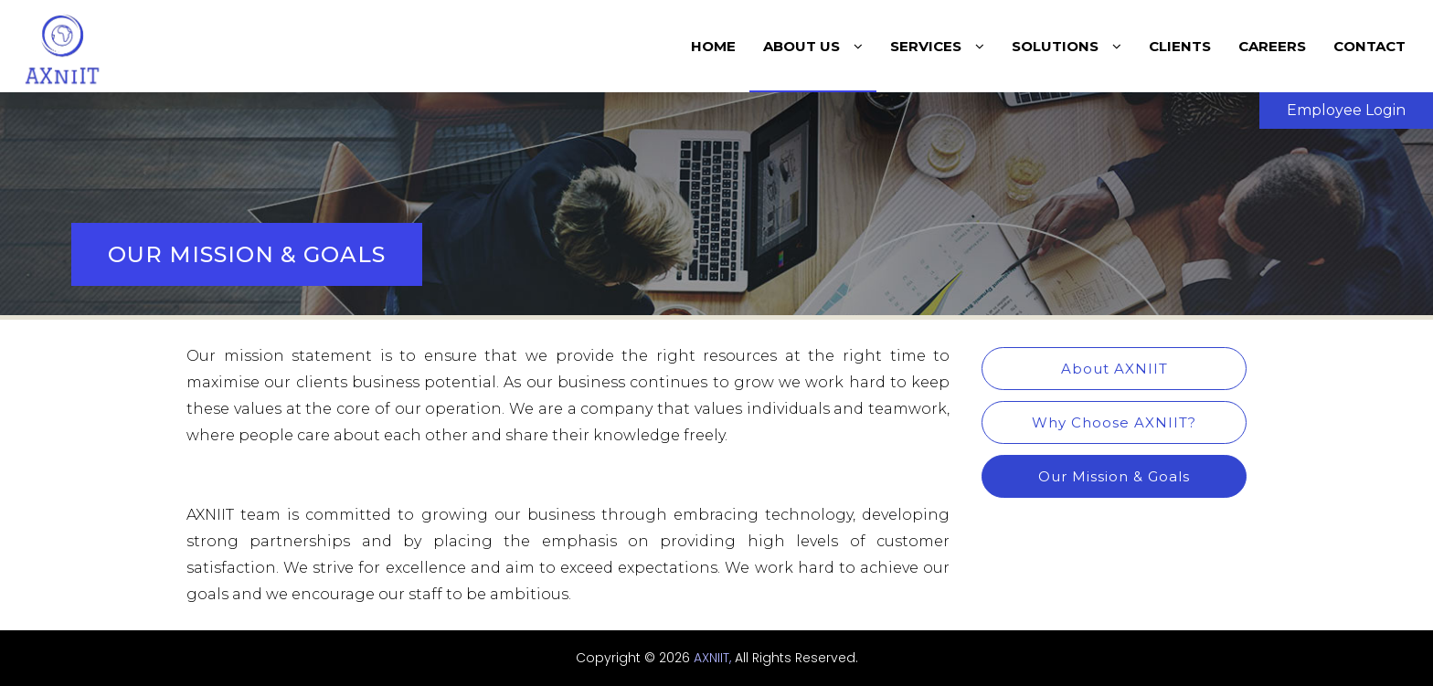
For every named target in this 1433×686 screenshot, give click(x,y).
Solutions (1066, 46)
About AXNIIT (1114, 368)
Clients (1180, 46)
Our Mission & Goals (1114, 476)
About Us (813, 46)
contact (1369, 46)
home (713, 46)
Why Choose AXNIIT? (1114, 422)
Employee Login (1346, 110)
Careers (1272, 46)
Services (937, 46)
